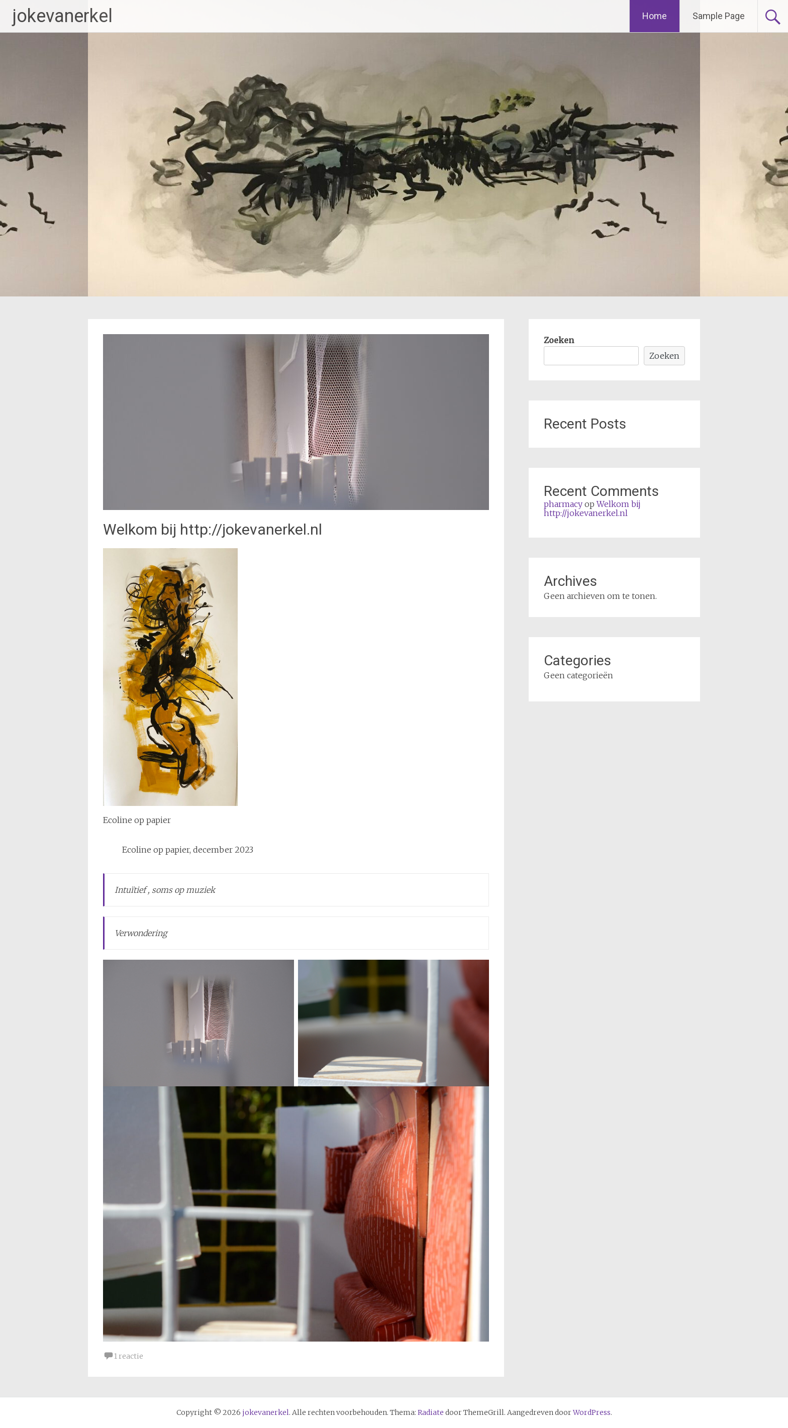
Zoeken (559, 340)
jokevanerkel (63, 16)
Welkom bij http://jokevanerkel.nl (212, 529)
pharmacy (563, 504)
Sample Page (719, 16)
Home (654, 16)
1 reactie (128, 1356)
